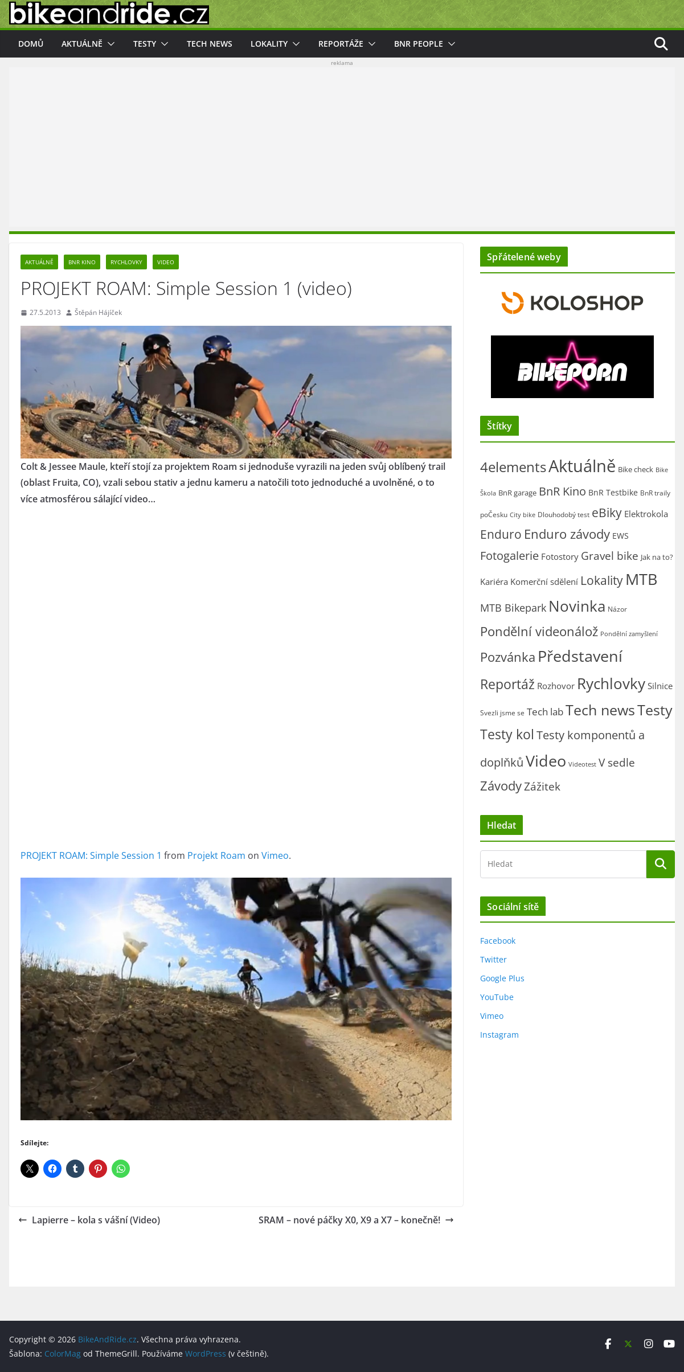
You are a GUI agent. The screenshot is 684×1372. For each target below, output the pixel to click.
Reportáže (340, 43)
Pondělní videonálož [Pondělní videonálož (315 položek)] (539, 631)
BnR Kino (82, 262)
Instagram (499, 1034)
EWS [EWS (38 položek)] (620, 535)
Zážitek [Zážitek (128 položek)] (542, 786)
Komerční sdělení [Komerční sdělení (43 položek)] (544, 581)
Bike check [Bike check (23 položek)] (635, 469)
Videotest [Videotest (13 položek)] (582, 764)
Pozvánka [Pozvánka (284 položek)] (507, 657)
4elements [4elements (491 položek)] (513, 467)
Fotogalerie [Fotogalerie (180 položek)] (509, 555)
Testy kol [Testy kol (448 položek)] (507, 734)
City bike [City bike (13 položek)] (522, 515)
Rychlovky (126, 262)
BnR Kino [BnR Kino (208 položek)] (562, 491)
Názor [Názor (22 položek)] (617, 609)
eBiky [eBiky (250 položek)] (607, 512)
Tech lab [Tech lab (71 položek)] (545, 711)
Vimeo (275, 855)
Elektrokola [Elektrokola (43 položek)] (646, 513)
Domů (30, 43)
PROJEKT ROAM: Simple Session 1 (91, 855)
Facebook (497, 940)
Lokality (269, 43)
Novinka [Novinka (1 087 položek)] (576, 606)
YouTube (497, 997)
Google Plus (502, 978)
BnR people (418, 43)
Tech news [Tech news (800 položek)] (600, 709)
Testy (144, 43)
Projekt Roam (216, 855)
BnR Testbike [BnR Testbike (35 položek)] (613, 492)
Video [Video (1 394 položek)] (546, 760)
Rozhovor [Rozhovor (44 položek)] (556, 685)
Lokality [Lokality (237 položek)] (601, 580)
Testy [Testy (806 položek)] (655, 709)
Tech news (209, 43)
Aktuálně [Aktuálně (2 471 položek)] (582, 465)
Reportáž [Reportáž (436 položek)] (507, 684)
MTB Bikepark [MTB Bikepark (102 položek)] (513, 608)
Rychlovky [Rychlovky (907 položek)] (611, 683)
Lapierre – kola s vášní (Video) (89, 1220)
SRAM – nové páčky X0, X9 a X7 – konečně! (356, 1220)
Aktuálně (82, 43)
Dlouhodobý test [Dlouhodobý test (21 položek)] (563, 514)
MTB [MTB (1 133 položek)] (641, 579)
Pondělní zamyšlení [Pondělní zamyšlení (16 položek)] (629, 633)
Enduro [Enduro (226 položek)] (501, 534)
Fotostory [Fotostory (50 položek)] (560, 556)
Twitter (493, 959)
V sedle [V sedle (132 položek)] (617, 762)
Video (165, 262)
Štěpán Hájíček (98, 312)
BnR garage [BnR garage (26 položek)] (517, 493)
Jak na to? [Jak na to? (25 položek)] (657, 557)
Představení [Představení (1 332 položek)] (580, 655)
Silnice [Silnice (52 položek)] (660, 686)
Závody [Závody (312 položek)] (501, 785)
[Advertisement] (342, 147)
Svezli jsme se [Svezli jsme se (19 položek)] (502, 712)
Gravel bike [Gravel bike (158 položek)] (609, 555)
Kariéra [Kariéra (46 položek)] (494, 581)
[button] (109, 44)
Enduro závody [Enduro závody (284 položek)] (567, 534)
